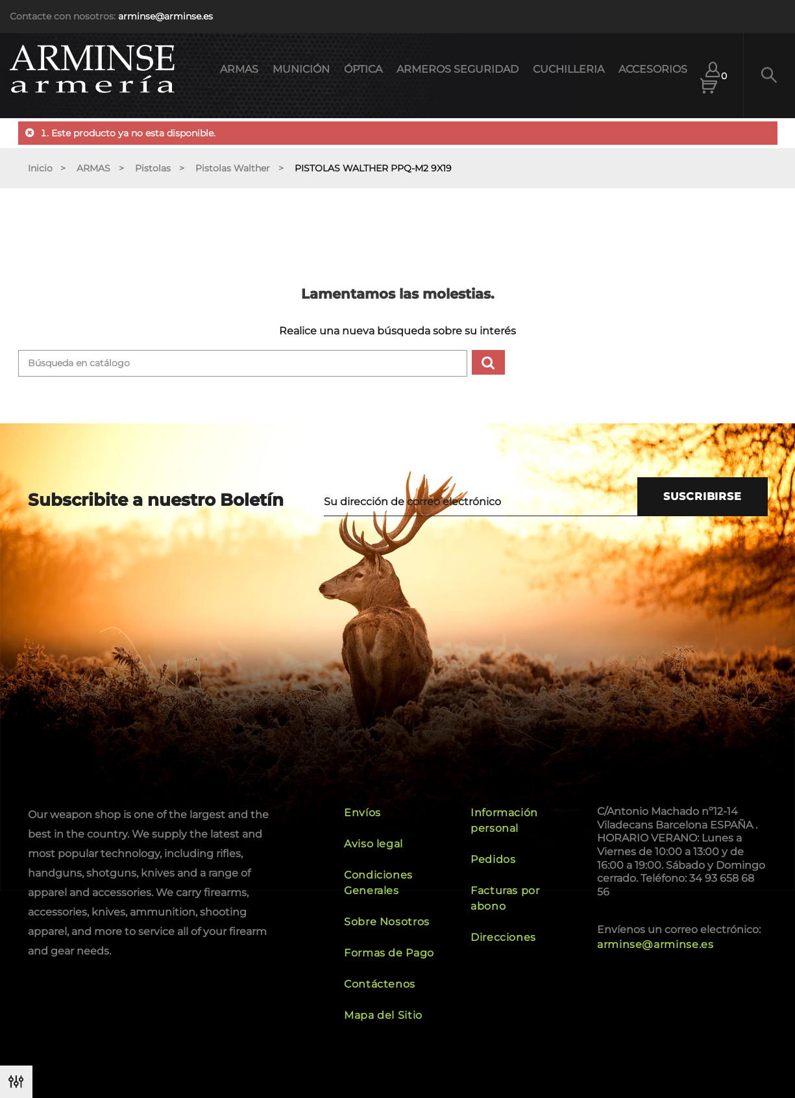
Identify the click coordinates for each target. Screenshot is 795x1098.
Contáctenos (379, 984)
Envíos (362, 812)
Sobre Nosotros (387, 922)
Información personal (504, 820)
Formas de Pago (389, 953)
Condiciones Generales (378, 883)
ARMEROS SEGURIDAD (458, 69)
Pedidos (493, 859)
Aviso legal (373, 844)
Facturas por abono (505, 898)
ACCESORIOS (652, 69)
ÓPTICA (363, 69)
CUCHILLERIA (568, 69)
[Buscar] (242, 363)
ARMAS (239, 69)
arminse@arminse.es (165, 16)
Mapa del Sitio (383, 1015)
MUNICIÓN (301, 69)
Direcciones (503, 937)
